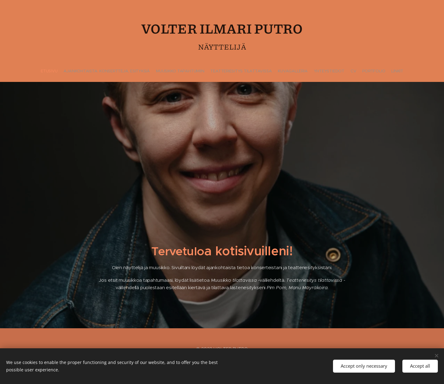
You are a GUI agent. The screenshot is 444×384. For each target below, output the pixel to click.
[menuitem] (198, 71)
